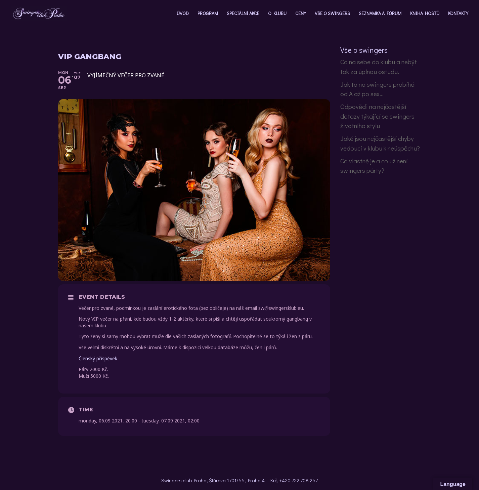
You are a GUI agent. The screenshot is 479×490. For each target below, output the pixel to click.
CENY (300, 13)
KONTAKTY (458, 13)
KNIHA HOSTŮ (424, 13)
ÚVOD (183, 13)
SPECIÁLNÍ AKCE (243, 13)
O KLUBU (277, 13)
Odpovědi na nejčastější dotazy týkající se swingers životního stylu (377, 116)
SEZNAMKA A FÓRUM (380, 13)
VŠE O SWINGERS (332, 13)
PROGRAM (208, 13)
